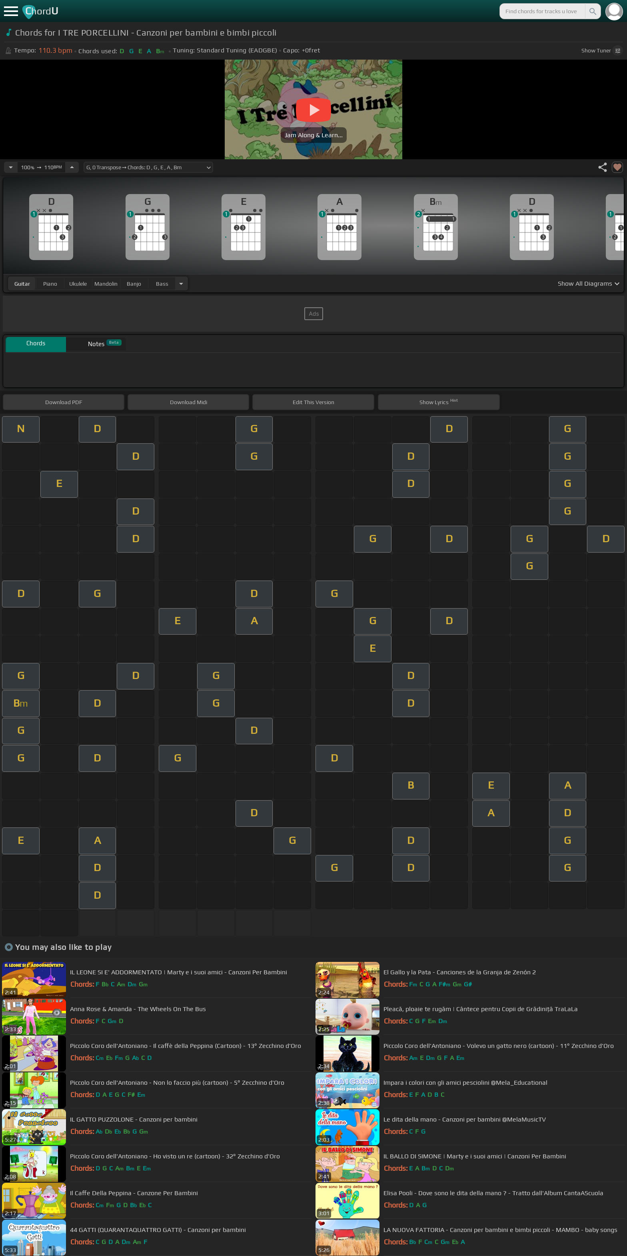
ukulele (78, 283)
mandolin (106, 283)
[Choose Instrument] (181, 283)
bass (162, 283)
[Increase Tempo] (72, 167)
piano (50, 283)
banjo (134, 283)
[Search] (592, 11)
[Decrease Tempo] (11, 167)
